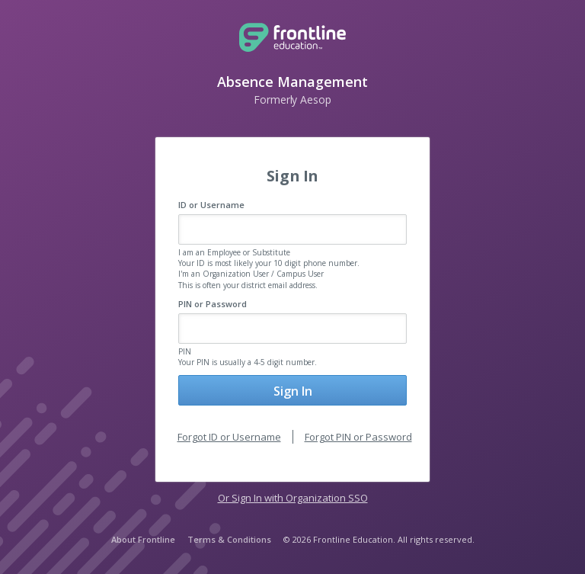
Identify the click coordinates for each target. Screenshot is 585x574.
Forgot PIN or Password (358, 437)
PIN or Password (212, 303)
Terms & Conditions (229, 539)
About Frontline (143, 539)
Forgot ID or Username (229, 437)
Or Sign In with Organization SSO (293, 498)
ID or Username (211, 204)
